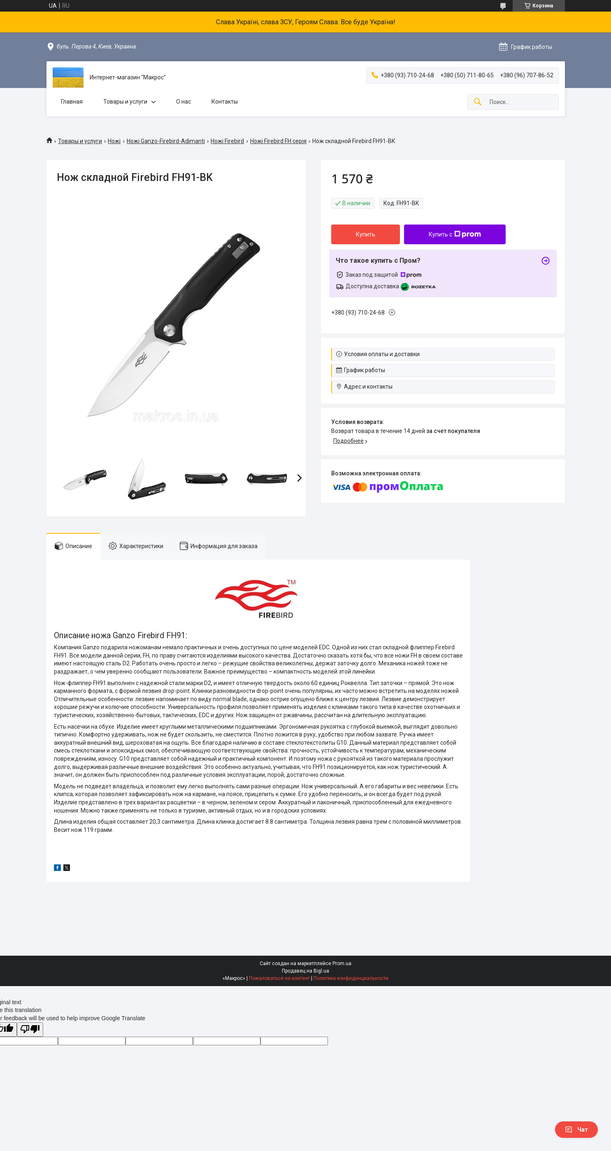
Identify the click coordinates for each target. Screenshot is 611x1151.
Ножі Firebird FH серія (278, 141)
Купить (365, 234)
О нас (183, 101)
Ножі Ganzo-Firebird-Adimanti (166, 141)
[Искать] (477, 102)
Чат (576, 1129)
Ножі (114, 141)
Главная (72, 101)
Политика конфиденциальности (351, 978)
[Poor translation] (30, 1029)
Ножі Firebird (227, 141)
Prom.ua (341, 963)
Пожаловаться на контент (279, 978)
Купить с (455, 234)
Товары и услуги (125, 101)
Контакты (224, 101)
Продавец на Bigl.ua (305, 971)
